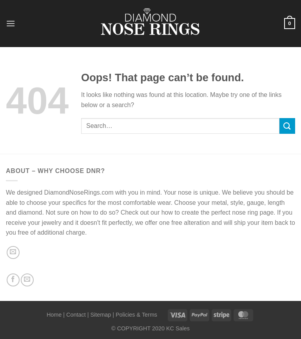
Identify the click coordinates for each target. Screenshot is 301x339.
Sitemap (100, 315)
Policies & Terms (136, 315)
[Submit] (287, 125)
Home (54, 315)
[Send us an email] (13, 252)
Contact (76, 315)
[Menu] (10, 23)
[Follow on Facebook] (13, 279)
